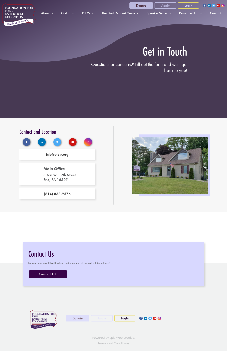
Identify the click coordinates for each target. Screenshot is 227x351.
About (45, 13)
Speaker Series (157, 13)
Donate (141, 5)
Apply (165, 5)
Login (188, 5)
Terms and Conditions (113, 343)
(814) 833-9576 (57, 193)
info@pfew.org (57, 154)
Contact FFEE (48, 274)
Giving (65, 13)
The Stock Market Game (118, 13)
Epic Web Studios (122, 338)
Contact (215, 13)
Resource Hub (188, 13)
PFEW (86, 13)
